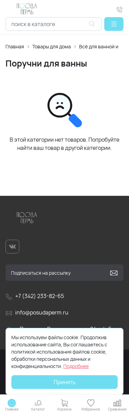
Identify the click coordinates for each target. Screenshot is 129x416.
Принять (65, 382)
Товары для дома (51, 46)
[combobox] (53, 24)
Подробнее (76, 366)
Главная (15, 46)
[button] (113, 24)
